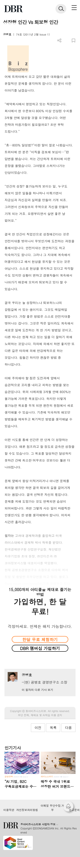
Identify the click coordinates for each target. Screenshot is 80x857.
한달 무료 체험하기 (40, 639)
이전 (38, 727)
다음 (68, 727)
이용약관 (8, 810)
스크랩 (73, 40)
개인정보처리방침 (27, 810)
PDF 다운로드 (66, 40)
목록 (53, 727)
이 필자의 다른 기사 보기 (37, 690)
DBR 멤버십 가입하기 (40, 648)
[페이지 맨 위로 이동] (69, 807)
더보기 (59, 40)
